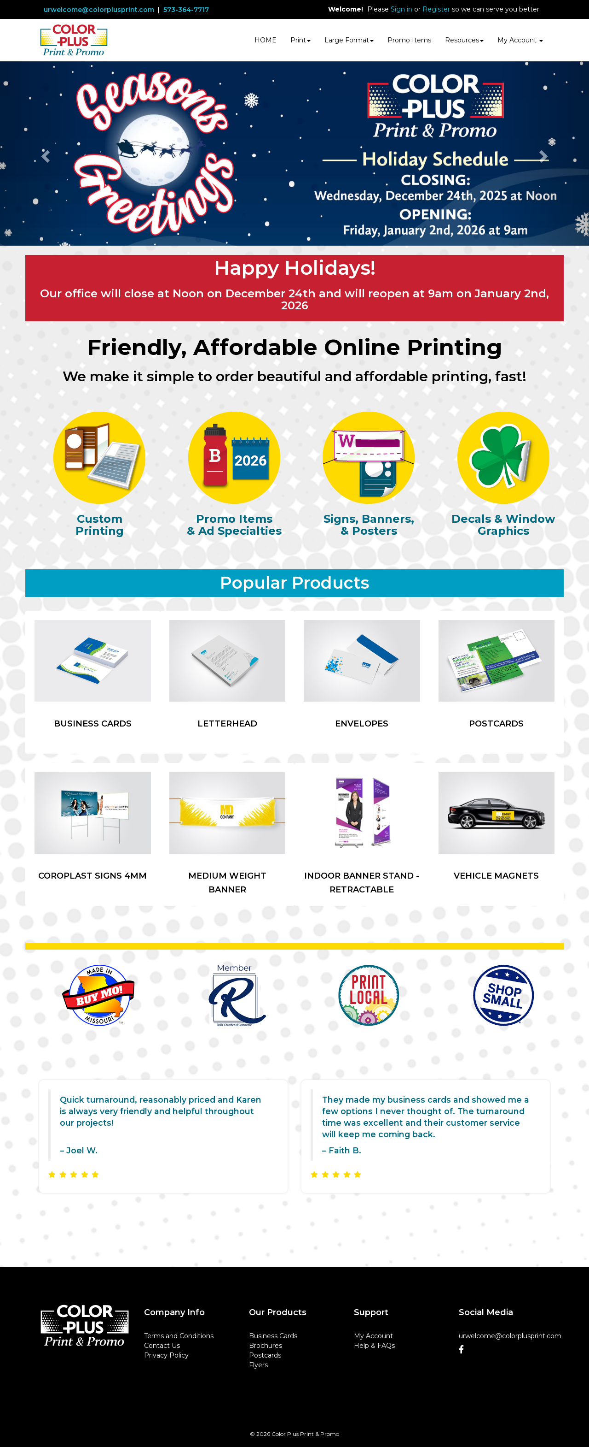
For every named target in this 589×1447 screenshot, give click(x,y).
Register (436, 9)
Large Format (349, 40)
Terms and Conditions (179, 1336)
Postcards (265, 1355)
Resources (464, 40)
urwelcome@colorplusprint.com (99, 10)
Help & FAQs (374, 1345)
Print (300, 40)
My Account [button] (520, 40)
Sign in (401, 9)
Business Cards (273, 1336)
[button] (44, 153)
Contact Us (162, 1345)
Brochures (265, 1345)
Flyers (258, 1365)
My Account (373, 1336)
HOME (265, 40)
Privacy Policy (166, 1355)
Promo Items (409, 40)
